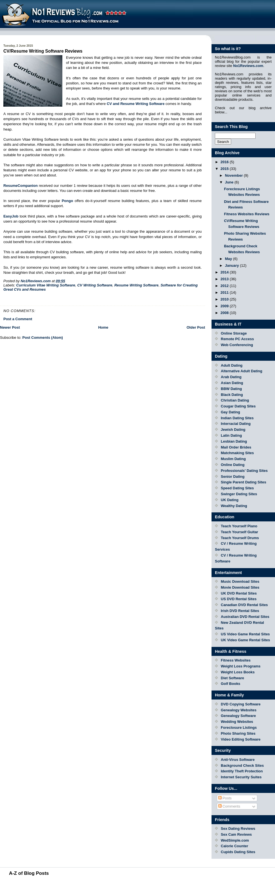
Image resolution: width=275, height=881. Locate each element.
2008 (225, 313)
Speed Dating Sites (237, 488)
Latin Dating (231, 435)
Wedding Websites (237, 721)
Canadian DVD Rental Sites (244, 605)
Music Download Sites (240, 581)
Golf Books (230, 684)
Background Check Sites (242, 765)
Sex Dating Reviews (238, 828)
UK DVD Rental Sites (239, 593)
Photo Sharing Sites (238, 733)
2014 (225, 272)
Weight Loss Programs (240, 666)
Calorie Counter (234, 846)
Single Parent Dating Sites (243, 482)
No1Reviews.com (248, 66)
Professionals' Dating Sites (244, 470)
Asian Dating (232, 383)
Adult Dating (231, 365)
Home (103, 327)
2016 (225, 162)
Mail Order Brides (236, 447)
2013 (225, 279)
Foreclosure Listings (239, 727)
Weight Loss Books (237, 672)
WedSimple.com (235, 840)
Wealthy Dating (234, 506)
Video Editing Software (240, 739)
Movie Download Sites (240, 587)
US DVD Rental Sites (238, 599)
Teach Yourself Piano (239, 526)
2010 (225, 299)
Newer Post (10, 327)
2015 (225, 169)
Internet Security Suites (241, 777)
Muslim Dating (233, 459)
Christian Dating (235, 400)
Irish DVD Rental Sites (240, 611)
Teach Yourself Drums (240, 538)
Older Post (196, 327)
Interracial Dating (236, 424)
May (229, 259)
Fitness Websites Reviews (246, 214)
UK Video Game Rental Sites (245, 640)
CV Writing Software (94, 285)
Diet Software (232, 678)
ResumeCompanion (20, 185)
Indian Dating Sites (237, 418)
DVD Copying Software (241, 704)
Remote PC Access (237, 339)
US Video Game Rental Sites (245, 634)
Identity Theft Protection (242, 771)
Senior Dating (233, 476)
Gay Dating (230, 412)
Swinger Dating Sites (239, 494)
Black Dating (232, 395)
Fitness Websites (236, 660)
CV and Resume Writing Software (136, 104)
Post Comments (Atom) (42, 337)
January (232, 265)
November (234, 175)
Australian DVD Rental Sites (245, 617)
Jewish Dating (233, 429)
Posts (225, 798)
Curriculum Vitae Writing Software (45, 285)
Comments (229, 806)
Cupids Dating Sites (238, 852)
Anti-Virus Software (237, 759)
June (230, 182)
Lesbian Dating (234, 441)
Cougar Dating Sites (238, 406)
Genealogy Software (238, 716)
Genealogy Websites (238, 710)
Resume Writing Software (136, 285)
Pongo (67, 201)
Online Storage (234, 333)
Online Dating (233, 465)
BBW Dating (231, 389)
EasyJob (10, 216)
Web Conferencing (237, 345)
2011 (225, 292)
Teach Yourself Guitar (239, 532)
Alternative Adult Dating (241, 371)
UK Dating (229, 500)
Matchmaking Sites (237, 453)
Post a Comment (17, 319)
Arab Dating (231, 377)
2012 (225, 286)
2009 (225, 306)
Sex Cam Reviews (236, 834)
